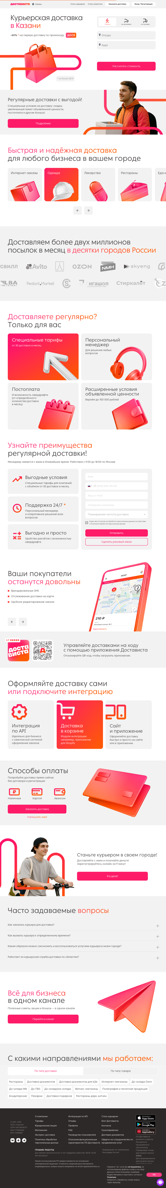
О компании (41, 1116)
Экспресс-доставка (45, 1135)
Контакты (106, 1125)
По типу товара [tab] (121, 1071)
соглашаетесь (134, 1167)
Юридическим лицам (46, 1125)
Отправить (116, 533)
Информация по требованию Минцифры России (115, 1151)
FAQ (70, 1130)
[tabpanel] (83, 1093)
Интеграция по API (78, 1116)
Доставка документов (113, 1135)
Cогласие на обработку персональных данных (116, 521)
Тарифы (39, 1121)
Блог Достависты (110, 1121)
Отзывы (72, 1121)
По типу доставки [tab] (45, 1071)
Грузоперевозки (110, 1130)
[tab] (107, 22)
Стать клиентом (95, 4)
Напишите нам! (37, 817)
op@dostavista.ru (91, 1166)
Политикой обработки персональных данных (107, 524)
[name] (116, 476)
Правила (73, 1125)
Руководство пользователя (82, 1135)
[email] (116, 495)
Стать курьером (77, 4)
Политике (111, 1177)
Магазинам (41, 1130)
